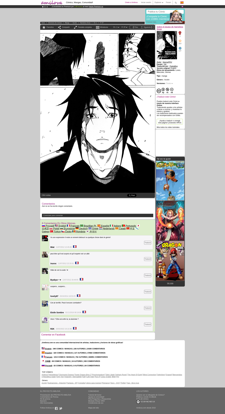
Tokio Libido (110, 375)
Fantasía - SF (72, 383)
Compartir (66, 27)
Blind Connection (149, 375)
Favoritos (50, 27)
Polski (54, 228)
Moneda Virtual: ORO (96, 401)
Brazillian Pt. (88, 226)
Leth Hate (90, 377)
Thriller (123, 383)
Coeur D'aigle (106, 377)
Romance (105, 383)
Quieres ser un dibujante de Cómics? (150, 395)
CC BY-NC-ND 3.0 (145, 402)
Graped (169, 375)
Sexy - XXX (115, 383)
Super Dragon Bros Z (83, 375)
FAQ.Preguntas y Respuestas (99, 399)
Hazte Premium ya (96, 7)
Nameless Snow (85, 23)
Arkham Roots (121, 375)
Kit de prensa (45, 399)
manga (67, 23)
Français (73, 226)
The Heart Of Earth (135, 375)
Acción (74, 23)
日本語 (46, 361)
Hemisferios (53, 375)
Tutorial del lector (94, 395)
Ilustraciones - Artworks (57, 383)
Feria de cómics (142, 399)
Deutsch (81, 228)
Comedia (81, 383)
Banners (43, 401)
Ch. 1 (95, 23)
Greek (93, 228)
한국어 (91, 231)
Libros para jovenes (93, 383)
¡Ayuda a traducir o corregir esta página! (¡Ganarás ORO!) (169, 122)
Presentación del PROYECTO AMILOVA (55, 395)
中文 (130, 228)
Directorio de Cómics (55, 23)
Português (129, 226)
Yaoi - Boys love (133, 383)
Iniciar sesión (146, 2)
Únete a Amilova (131, 2)
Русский (48, 226)
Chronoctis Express (66, 375)
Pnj (118, 377)
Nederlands (107, 228)
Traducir (147, 243)
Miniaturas (104, 27)
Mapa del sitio (93, 408)
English (60, 226)
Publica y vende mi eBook (146, 397)
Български (67, 228)
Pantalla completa (85, 27)
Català (120, 228)
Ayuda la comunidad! (96, 397)
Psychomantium (98, 375)
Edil (84, 377)
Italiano (115, 226)
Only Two (60, 377)
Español (103, 226)
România (78, 231)
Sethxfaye (161, 375)
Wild (113, 377)
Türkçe (55, 231)
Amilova (45, 375)
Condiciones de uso (95, 403)
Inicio (43, 23)
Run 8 (97, 377)
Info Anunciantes (46, 403)
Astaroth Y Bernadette (73, 377)
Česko (66, 231)
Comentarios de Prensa (49, 397)
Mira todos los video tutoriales (168, 127)
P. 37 (101, 23)
